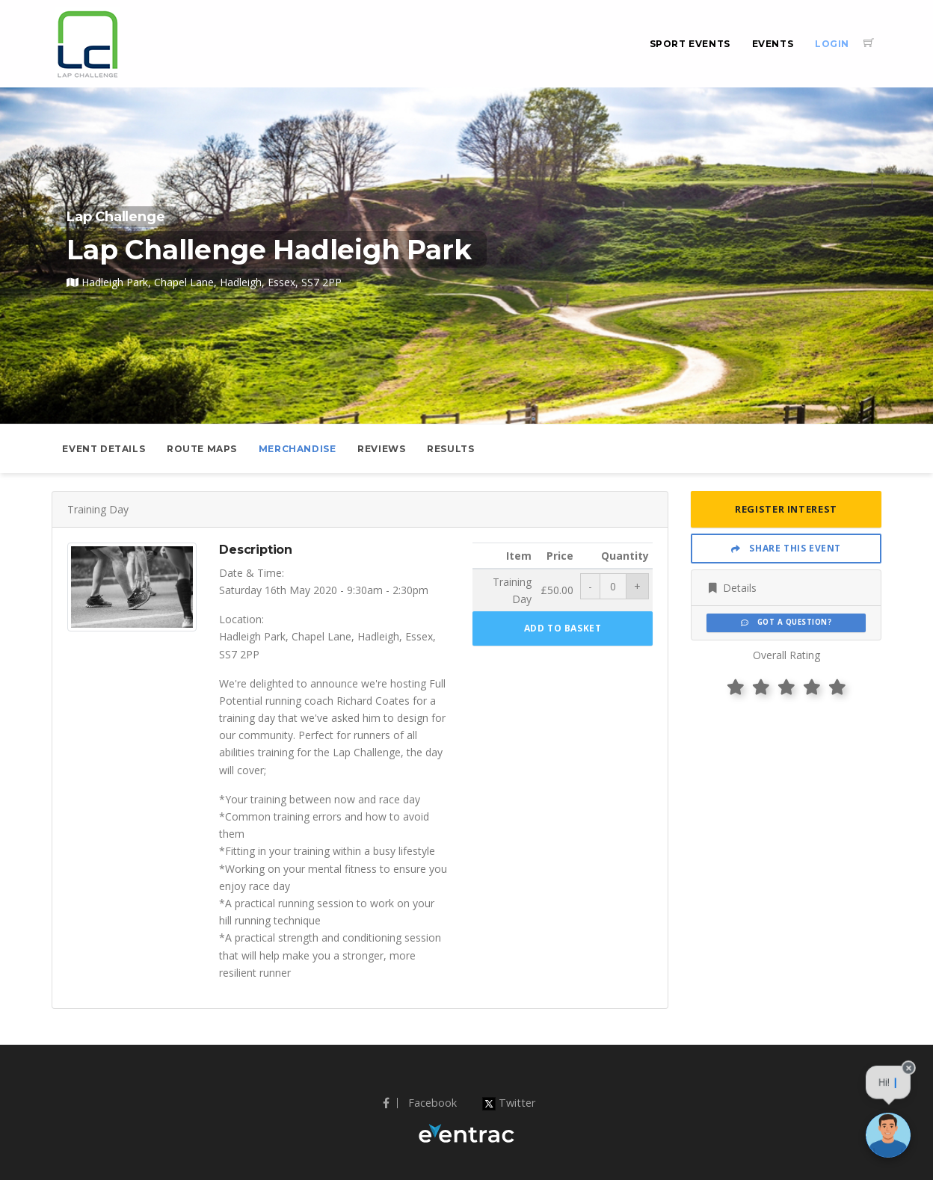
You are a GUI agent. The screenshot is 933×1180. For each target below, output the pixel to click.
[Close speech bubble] (908, 1076)
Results (450, 448)
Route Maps (202, 448)
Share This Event (786, 548)
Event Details (103, 448)
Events (773, 43)
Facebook (420, 1103)
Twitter (508, 1103)
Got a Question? (786, 622)
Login (832, 43)
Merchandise (297, 448)
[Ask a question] (888, 1135)
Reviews (381, 448)
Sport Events (690, 43)
